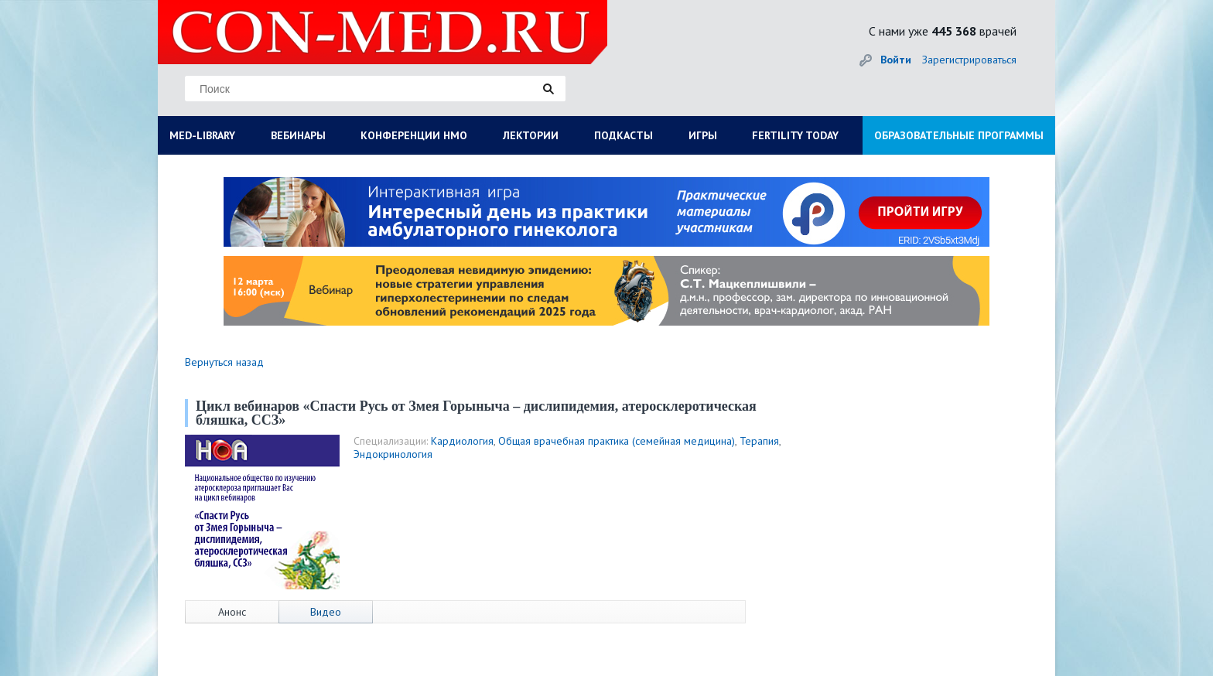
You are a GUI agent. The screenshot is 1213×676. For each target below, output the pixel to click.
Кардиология (462, 441)
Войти (895, 59)
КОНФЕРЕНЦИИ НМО (413, 135)
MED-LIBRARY (202, 135)
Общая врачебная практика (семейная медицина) (616, 441)
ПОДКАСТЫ (623, 135)
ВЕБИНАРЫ (298, 135)
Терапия (759, 441)
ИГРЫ (703, 135)
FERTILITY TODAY (795, 135)
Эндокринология (393, 454)
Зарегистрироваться (969, 60)
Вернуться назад (224, 362)
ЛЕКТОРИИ (531, 135)
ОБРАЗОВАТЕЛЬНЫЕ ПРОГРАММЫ (959, 135)
